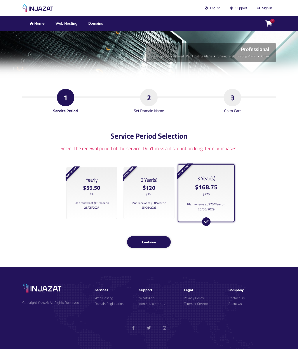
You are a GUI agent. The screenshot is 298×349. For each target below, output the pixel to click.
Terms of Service (196, 304)
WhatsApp (147, 298)
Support (238, 8)
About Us (235, 304)
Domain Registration (109, 304)
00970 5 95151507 (152, 304)
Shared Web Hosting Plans (193, 56)
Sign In (264, 8)
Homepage (160, 56)
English (212, 8)
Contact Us (236, 298)
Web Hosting (104, 298)
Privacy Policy (194, 298)
